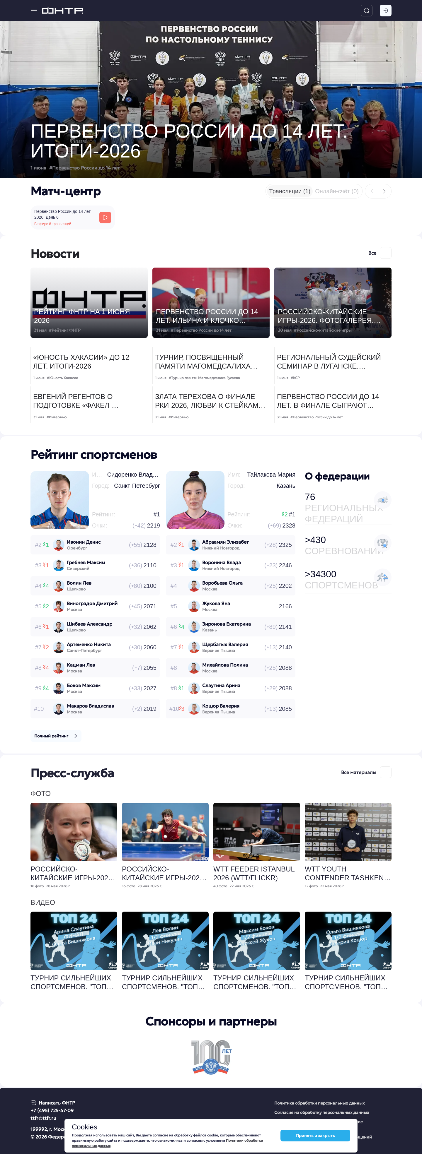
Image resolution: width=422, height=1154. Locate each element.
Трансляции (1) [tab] (290, 191)
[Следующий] (384, 191)
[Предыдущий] (372, 191)
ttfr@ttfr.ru (43, 1118)
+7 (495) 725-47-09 (52, 1110)
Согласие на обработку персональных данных (321, 1112)
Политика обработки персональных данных (319, 1103)
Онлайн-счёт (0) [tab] (337, 191)
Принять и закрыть (315, 1136)
